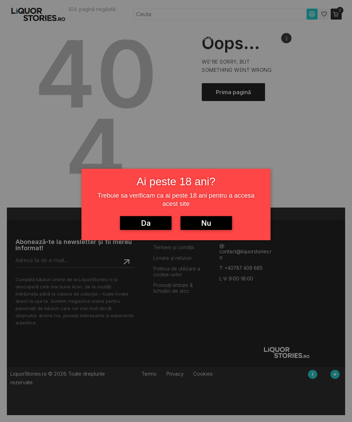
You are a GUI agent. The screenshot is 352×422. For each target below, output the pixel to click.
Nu (206, 223)
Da (146, 223)
